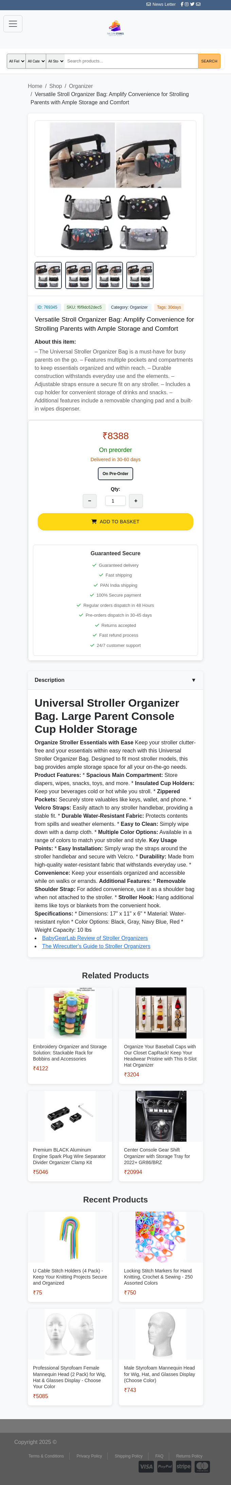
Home (35, 86)
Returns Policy (189, 1456)
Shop (55, 86)
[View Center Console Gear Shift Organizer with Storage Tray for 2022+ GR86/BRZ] (161, 1147)
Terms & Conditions (46, 1456)
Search (209, 61)
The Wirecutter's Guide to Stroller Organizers (96, 946)
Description (115, 680)
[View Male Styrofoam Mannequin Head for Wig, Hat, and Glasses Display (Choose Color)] (161, 1365)
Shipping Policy (129, 1456)
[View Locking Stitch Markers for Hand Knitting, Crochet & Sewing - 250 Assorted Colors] (161, 1268)
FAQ (159, 1456)
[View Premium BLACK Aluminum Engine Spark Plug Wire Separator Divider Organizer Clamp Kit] (70, 1147)
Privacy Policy (89, 1456)
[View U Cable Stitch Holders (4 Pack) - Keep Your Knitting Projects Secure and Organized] (70, 1268)
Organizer (81, 86)
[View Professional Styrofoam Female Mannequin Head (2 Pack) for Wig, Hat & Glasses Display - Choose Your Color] (70, 1368)
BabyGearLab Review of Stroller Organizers (95, 938)
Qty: (115, 489)
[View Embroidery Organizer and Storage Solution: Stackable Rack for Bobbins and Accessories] (70, 1044)
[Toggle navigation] (12, 23)
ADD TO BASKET (115, 521)
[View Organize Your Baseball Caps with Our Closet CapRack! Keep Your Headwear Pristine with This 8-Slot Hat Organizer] (161, 1047)
